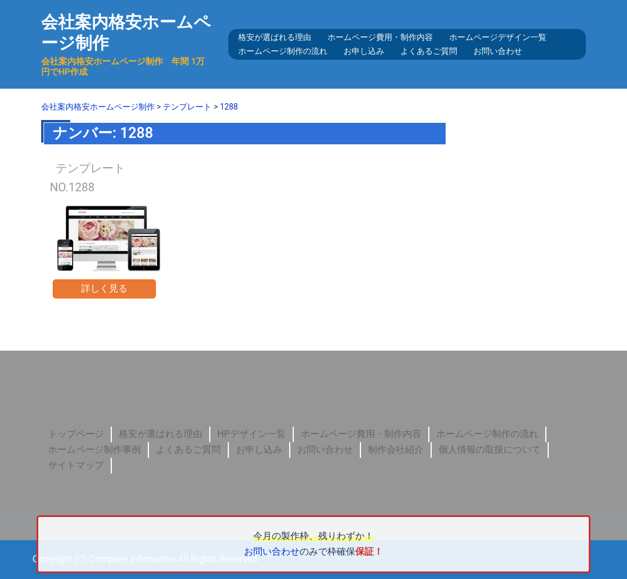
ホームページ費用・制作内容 (380, 37)
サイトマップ (76, 465)
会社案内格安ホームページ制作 (120, 32)
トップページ (76, 433)
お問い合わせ (497, 51)
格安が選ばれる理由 (274, 37)
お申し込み (364, 51)
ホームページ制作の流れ (282, 51)
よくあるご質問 (428, 51)
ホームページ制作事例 (94, 449)
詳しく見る (104, 288)
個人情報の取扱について (490, 449)
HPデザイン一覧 (251, 433)
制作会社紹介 (396, 449)
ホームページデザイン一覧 (497, 37)
